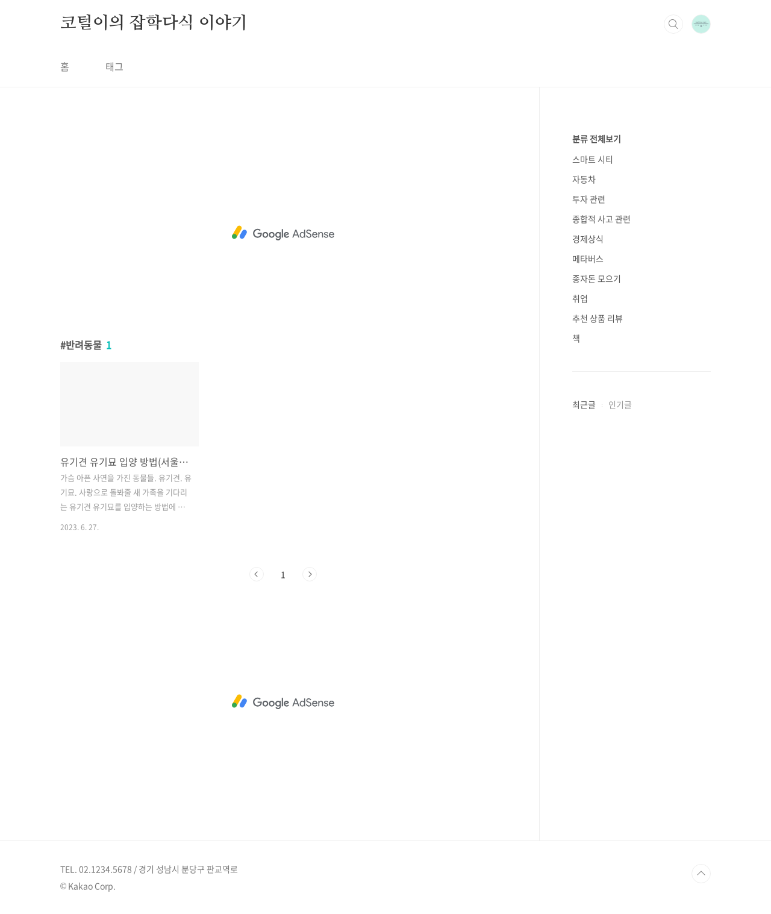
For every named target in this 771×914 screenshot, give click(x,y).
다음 (309, 574)
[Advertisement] (283, 233)
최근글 (584, 404)
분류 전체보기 (596, 139)
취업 (580, 298)
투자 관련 (588, 199)
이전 (256, 574)
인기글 (620, 404)
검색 (673, 24)
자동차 (584, 179)
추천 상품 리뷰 (597, 318)
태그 (114, 66)
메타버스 (588, 258)
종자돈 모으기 (596, 278)
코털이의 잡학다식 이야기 (153, 23)
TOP (701, 873)
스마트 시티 (592, 159)
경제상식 (588, 239)
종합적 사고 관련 (601, 219)
